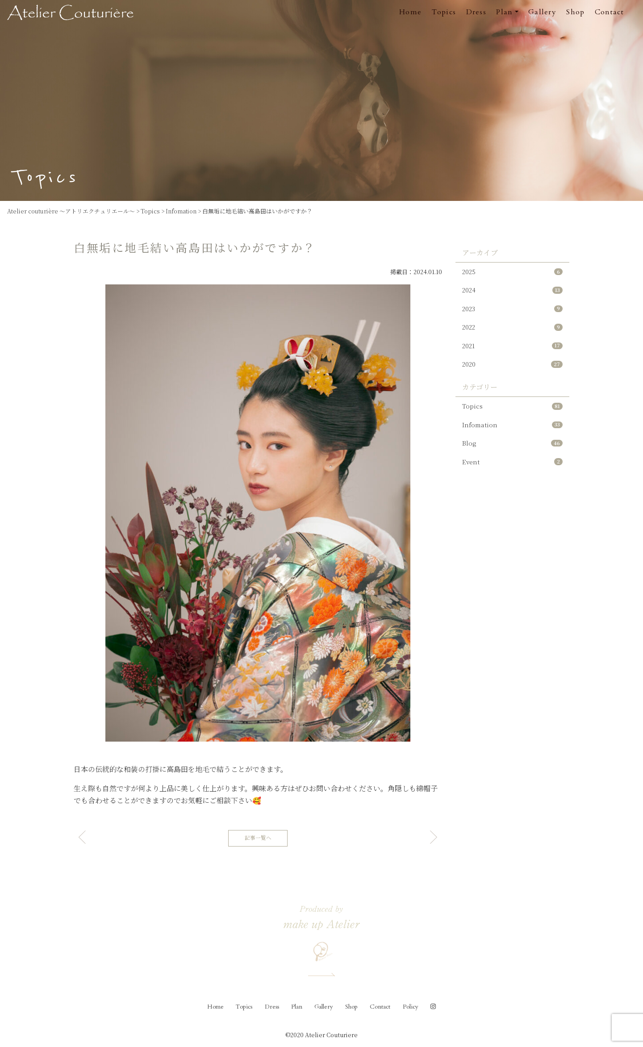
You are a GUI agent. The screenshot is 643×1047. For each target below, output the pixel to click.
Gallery (542, 12)
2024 (512, 292)
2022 (512, 331)
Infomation (512, 433)
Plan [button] (504, 12)
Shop (575, 12)
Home (410, 12)
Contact (609, 12)
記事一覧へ (258, 837)
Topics (444, 12)
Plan (296, 1007)
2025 (512, 272)
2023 (512, 311)
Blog (512, 453)
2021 (512, 351)
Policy (410, 1007)
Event (512, 472)
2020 (512, 370)
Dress (476, 12)
